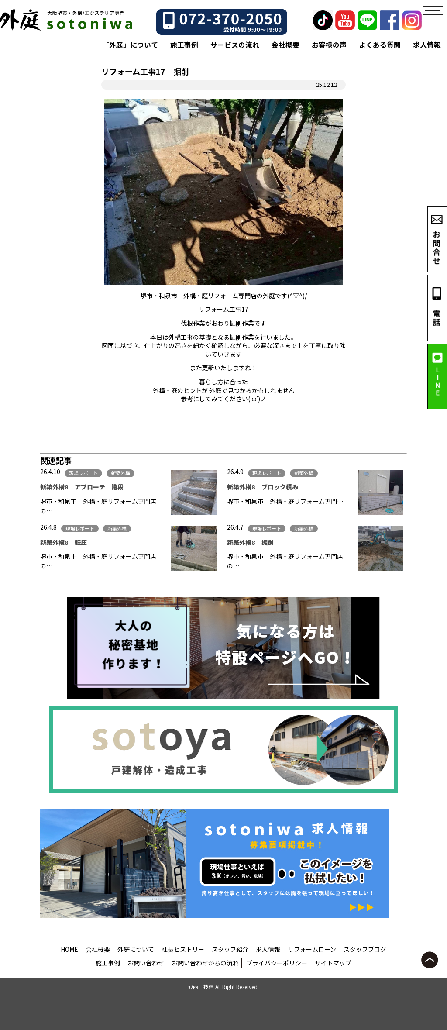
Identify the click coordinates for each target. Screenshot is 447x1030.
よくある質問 (380, 45)
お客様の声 (329, 45)
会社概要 (285, 45)
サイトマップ (333, 962)
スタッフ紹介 (230, 949)
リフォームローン (312, 949)
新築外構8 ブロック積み (262, 486)
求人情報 (427, 45)
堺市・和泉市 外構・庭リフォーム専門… (285, 501)
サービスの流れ (234, 45)
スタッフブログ (365, 949)
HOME (69, 949)
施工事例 (184, 45)
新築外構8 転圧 (63, 542)
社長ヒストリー (183, 949)
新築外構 (120, 472)
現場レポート (83, 472)
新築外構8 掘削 (250, 542)
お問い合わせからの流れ (205, 962)
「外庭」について (130, 45)
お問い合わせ (145, 962)
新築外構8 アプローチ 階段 (82, 486)
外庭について (135, 949)
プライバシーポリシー (276, 962)
